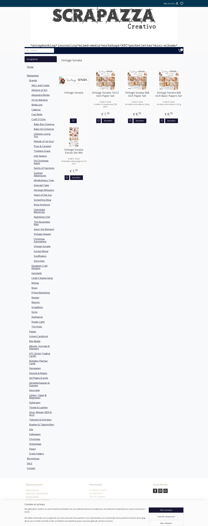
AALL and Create (40, 85)
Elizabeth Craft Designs (39, 267)
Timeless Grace (42, 151)
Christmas (34, 439)
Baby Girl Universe (44, 129)
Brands (33, 80)
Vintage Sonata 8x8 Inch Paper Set (137, 94)
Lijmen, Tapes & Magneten (38, 396)
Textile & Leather (38, 407)
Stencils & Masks (38, 373)
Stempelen (35, 368)
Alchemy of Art (39, 90)
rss (118, 521)
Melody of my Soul (44, 141)
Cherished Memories (39, 211)
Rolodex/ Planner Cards (38, 362)
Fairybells (36, 273)
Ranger (35, 297)
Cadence (36, 109)
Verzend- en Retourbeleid (37, 499)
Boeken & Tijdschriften (41, 424)
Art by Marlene (39, 100)
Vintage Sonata (73, 92)
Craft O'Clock (38, 119)
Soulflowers (40, 256)
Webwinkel (33, 75)
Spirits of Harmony (44, 168)
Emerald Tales (41, 185)
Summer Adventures (40, 174)
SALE (29, 463)
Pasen (32, 448)
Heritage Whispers (44, 190)
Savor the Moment (44, 229)
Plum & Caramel (42, 146)
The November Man (42, 223)
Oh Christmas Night (41, 162)
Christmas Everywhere (40, 240)
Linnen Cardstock (38, 336)
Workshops (33, 458)
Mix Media (34, 341)
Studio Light (38, 321)
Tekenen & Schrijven (40, 419)
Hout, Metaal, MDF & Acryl (40, 413)
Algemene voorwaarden (37, 493)
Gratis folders (36, 453)
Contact (31, 468)
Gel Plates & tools (38, 378)
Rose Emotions (42, 204)
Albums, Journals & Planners (39, 347)
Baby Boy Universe (44, 124)
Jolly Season (40, 156)
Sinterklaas (35, 444)
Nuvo (34, 287)
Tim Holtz (36, 326)
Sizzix (34, 312)
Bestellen (108, 120)
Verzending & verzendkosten (39, 503)
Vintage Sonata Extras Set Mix (73, 151)
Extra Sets (39, 261)
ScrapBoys (37, 307)
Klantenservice (32, 490)
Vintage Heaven (42, 234)
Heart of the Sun (43, 195)
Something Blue (42, 200)
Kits (31, 429)
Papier (32, 331)
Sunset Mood (41, 251)
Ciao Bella (36, 114)
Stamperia (37, 317)
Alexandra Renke (40, 95)
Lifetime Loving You (42, 135)
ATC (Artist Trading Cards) (39, 355)
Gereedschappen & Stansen (39, 384)
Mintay (35, 283)
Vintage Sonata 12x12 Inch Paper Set (105, 94)
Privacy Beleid (32, 496)
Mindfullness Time (44, 180)
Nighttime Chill (42, 217)
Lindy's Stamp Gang (42, 278)
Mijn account (171, 3)
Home (30, 67)
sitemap (112, 521)
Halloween (35, 434)
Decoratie (34, 390)
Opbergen (34, 402)
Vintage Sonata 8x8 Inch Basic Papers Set (168, 94)
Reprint (35, 302)
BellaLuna (36, 104)
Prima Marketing (40, 292)
